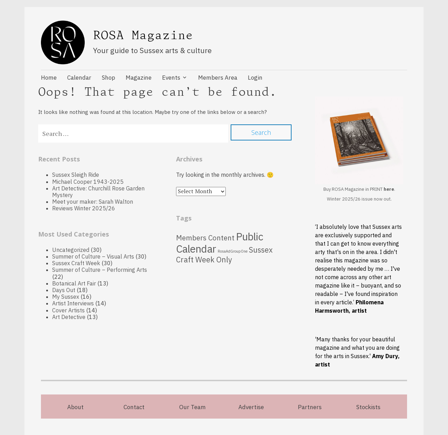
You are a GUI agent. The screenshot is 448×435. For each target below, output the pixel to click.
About (75, 407)
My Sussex (65, 296)
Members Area (217, 77)
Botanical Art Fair (74, 283)
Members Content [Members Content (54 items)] (205, 237)
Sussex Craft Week (76, 263)
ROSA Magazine (143, 35)
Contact (134, 407)
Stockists (368, 407)
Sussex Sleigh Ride (75, 174)
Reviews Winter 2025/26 (83, 208)
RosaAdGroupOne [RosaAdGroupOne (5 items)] (232, 251)
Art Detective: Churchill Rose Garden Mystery (98, 191)
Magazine (139, 77)
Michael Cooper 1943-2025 (88, 181)
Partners (310, 407)
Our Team (192, 407)
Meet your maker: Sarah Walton (92, 201)
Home (49, 77)
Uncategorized (70, 249)
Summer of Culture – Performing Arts (99, 269)
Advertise (251, 407)
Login (255, 77)
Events (171, 77)
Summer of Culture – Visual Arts (93, 256)
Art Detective (68, 316)
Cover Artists (68, 310)
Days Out (63, 290)
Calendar (79, 77)
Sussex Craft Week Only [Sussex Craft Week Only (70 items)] (224, 254)
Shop (108, 77)
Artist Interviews (73, 303)
